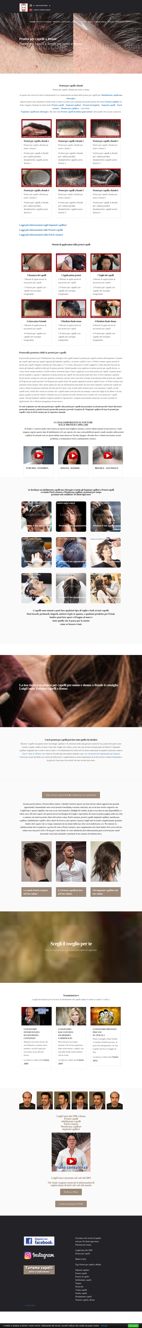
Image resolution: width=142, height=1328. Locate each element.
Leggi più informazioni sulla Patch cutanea (41, 234)
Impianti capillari (61, 22)
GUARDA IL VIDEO (31, 1060)
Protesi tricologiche (91, 105)
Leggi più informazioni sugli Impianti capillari (43, 225)
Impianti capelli (108, 105)
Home (33, 19)
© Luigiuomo (29, 1305)
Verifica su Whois (71, 1192)
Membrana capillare (70, 108)
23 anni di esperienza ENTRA (71, 1204)
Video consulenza (97, 22)
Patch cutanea (44, 22)
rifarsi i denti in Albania (31, 754)
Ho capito (133, 1326)
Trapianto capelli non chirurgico (35, 112)
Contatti (119, 22)
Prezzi (111, 22)
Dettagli (104, 1326)
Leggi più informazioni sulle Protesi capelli (41, 230)
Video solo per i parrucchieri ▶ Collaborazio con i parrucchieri (71, 795)
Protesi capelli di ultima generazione (76, 112)
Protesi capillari (112, 102)
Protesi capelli (79, 22)
